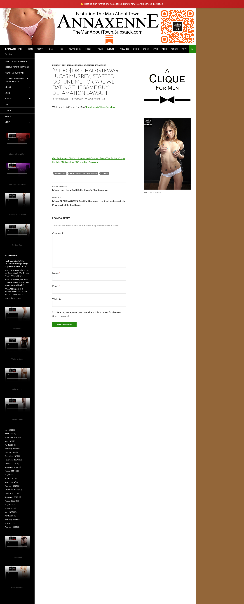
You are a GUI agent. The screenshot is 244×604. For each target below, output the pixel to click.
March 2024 (10, 482)
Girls (51, 49)
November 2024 (11, 460)
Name (56, 273)
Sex (61, 49)
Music (7, 93)
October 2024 (10, 463)
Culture (110, 49)
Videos (102, 65)
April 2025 (9, 445)
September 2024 (11, 467)
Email (56, 286)
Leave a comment (96, 99)
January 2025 (10, 452)
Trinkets (174, 49)
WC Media (78, 99)
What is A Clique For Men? (16, 61)
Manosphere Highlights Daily (67, 65)
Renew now (129, 3)
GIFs (6, 105)
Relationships (75, 49)
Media (7, 122)
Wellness (124, 49)
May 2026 (9, 430)
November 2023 (11, 489)
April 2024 (9, 478)
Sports (146, 49)
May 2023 (9, 512)
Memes (8, 116)
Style (155, 49)
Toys (184, 49)
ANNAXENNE (13, 49)
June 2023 (9, 508)
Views (100, 49)
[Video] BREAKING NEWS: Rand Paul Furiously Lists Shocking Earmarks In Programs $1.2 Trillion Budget (89, 201)
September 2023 (11, 497)
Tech (164, 49)
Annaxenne (60, 173)
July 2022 (9, 523)
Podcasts (9, 99)
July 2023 (9, 504)
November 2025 (11, 437)
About (39, 49)
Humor (8, 110)
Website (56, 299)
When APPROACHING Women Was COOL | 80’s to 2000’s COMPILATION (16, 292)
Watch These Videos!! (13, 298)
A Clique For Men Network (17, 67)
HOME (30, 49)
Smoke (136, 49)
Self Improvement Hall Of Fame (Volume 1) (16, 80)
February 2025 (11, 448)
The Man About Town (14, 73)
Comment (58, 233)
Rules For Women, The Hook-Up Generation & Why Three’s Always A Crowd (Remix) (17, 273)
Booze (88, 49)
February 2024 (11, 486)
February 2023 (11, 519)
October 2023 (10, 493)
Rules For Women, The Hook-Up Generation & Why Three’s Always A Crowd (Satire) (17, 282)
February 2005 (11, 527)
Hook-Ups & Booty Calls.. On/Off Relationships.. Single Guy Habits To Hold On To (16, 264)
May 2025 (9, 441)
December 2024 (11, 456)
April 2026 (9, 433)
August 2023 (10, 501)
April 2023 (9, 516)
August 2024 (10, 471)
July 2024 (9, 475)
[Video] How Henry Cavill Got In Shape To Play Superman (89, 187)
